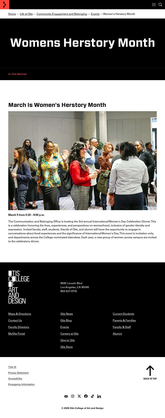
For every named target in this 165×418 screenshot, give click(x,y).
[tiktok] (92, 396)
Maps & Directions (19, 313)
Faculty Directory (18, 327)
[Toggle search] (160, 5)
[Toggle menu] (154, 5)
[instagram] (73, 396)
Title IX (12, 366)
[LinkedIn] (99, 396)
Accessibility (15, 378)
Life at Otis (26, 14)
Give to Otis (67, 340)
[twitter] (79, 396)
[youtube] (66, 396)
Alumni (117, 333)
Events (95, 14)
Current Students (123, 313)
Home (12, 14)
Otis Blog (66, 320)
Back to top (150, 378)
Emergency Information (21, 384)
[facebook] (86, 396)
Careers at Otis (69, 333)
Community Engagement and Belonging (62, 14)
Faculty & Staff (122, 327)
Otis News (66, 313)
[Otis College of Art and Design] (4, 4)
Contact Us (15, 320)
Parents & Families (124, 320)
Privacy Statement (18, 372)
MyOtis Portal (16, 333)
